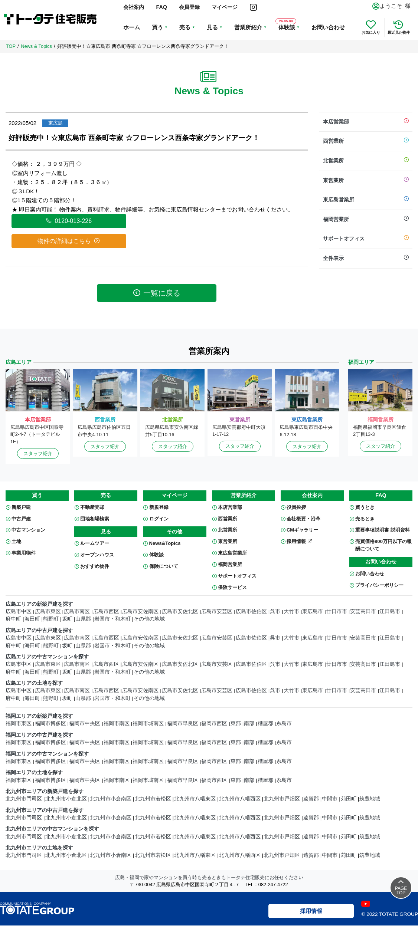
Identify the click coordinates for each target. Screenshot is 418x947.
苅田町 (348, 799)
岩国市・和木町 (112, 619)
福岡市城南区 (148, 723)
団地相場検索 (94, 519)
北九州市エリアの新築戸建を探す (45, 791)
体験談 (156, 555)
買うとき (365, 507)
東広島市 (312, 611)
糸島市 (284, 723)
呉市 (275, 611)
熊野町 (51, 619)
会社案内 (133, 7)
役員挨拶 (296, 507)
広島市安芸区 (216, 611)
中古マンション (28, 530)
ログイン (159, 519)
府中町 (13, 619)
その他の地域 (149, 619)
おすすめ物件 (94, 566)
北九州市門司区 (24, 799)
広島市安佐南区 (140, 611)
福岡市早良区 (182, 723)
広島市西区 (106, 611)
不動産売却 (92, 507)
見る (212, 27)
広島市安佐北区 (180, 611)
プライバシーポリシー (379, 585)
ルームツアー (94, 543)
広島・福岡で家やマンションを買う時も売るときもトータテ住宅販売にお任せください (209, 877)
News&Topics (165, 543)
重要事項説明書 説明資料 (382, 530)
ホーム (131, 27)
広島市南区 (77, 611)
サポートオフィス (366, 239)
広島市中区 (19, 611)
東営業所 (366, 181)
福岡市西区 (214, 723)
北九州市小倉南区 (110, 799)
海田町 (32, 619)
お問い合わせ (328, 27)
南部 (249, 723)
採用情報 (299, 541)
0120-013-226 (69, 220)
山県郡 (83, 619)
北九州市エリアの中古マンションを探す (52, 829)
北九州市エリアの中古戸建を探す (45, 810)
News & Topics (36, 46)
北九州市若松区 (153, 799)
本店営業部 (366, 122)
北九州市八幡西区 (240, 799)
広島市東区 (48, 611)
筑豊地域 (369, 799)
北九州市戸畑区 (282, 799)
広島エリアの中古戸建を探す (39, 630)
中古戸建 (21, 519)
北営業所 (366, 161)
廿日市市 (336, 611)
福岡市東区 (19, 723)
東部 (236, 723)
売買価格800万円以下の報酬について (383, 545)
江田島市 (389, 611)
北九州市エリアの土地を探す (39, 848)
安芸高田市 (363, 611)
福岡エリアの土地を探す (34, 772)
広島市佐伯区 (251, 611)
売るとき (365, 519)
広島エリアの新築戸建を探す (39, 604)
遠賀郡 (311, 799)
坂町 (67, 619)
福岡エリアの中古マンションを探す (47, 754)
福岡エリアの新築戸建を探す (39, 716)
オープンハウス (97, 555)
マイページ (225, 7)
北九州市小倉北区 (66, 799)
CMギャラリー (302, 530)
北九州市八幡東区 (195, 799)
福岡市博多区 (50, 723)
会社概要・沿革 (303, 519)
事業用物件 (24, 553)
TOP (11, 46)
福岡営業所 (366, 220)
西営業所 (366, 141)
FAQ (161, 7)
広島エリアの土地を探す (34, 683)
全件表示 (366, 258)
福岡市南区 (117, 723)
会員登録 (189, 7)
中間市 (329, 799)
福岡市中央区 (84, 723)
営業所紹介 (248, 27)
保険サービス (232, 587)
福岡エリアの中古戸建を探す (39, 735)
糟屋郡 (265, 723)
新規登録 (159, 507)
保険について (163, 566)
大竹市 (291, 611)
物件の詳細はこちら (68, 240)
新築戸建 (21, 507)
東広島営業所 (366, 200)
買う (157, 27)
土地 (16, 541)
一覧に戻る (156, 293)
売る (184, 27)
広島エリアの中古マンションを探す (47, 657)
